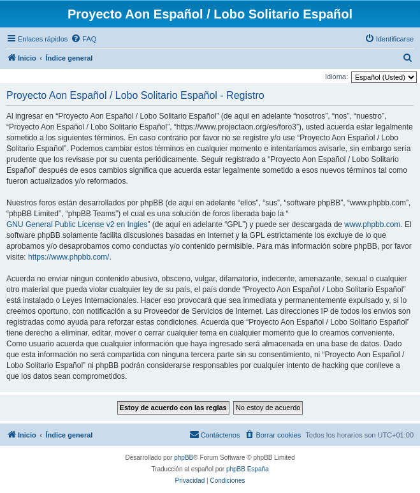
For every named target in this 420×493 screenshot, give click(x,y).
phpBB (183, 457)
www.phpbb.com (372, 224)
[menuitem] (83, 39)
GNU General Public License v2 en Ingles (76, 224)
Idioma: (336, 76)
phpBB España (247, 469)
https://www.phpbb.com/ (68, 257)
